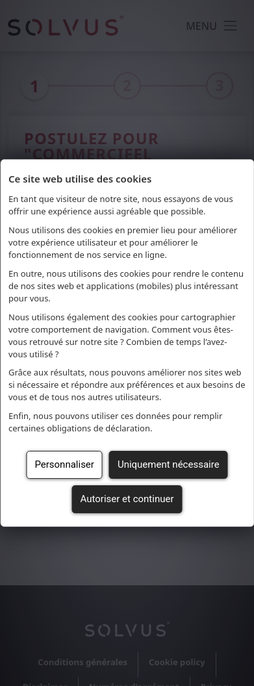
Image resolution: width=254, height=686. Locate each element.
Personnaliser (64, 464)
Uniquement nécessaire (169, 464)
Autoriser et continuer (127, 499)
